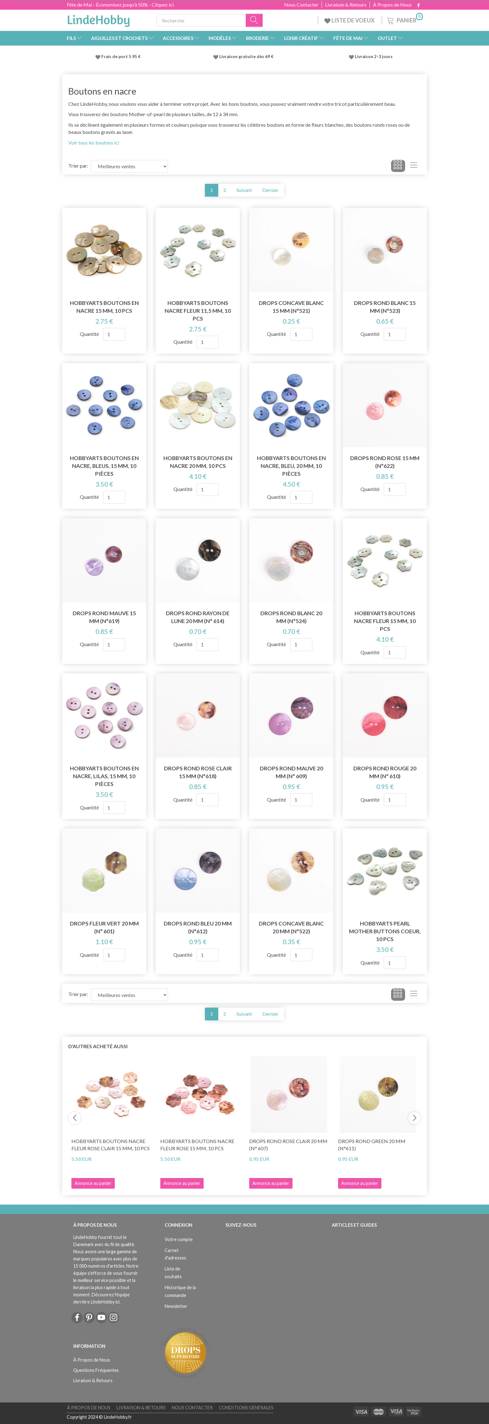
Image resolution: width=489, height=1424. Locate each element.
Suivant (244, 190)
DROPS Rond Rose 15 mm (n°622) (384, 462)
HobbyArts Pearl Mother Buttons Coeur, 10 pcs (385, 931)
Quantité (90, 334)
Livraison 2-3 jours (374, 56)
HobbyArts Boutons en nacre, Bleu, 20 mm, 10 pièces (291, 466)
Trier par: (78, 166)
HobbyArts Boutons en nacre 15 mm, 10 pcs (104, 307)
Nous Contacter (301, 4)
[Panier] (404, 19)
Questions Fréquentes (96, 1370)
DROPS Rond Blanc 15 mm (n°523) (385, 307)
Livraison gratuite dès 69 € (247, 56)
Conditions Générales (246, 1407)
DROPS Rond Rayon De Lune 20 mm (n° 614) (198, 617)
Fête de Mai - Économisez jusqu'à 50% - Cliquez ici (120, 4)
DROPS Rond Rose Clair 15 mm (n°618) (198, 772)
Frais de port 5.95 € (121, 56)
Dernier (270, 190)
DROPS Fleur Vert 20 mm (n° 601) (104, 927)
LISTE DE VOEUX (349, 20)
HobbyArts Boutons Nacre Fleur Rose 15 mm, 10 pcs (197, 1144)
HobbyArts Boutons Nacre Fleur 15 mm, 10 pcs (385, 621)
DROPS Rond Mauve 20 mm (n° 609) (291, 772)
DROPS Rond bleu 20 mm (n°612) (198, 927)
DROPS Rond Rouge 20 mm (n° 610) (384, 772)
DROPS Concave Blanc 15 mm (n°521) (291, 307)
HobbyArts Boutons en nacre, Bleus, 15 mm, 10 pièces (104, 466)
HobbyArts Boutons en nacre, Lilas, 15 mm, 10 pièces (104, 776)
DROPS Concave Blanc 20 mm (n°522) (291, 927)
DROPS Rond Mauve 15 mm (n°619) (104, 617)
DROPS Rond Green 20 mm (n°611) (371, 1144)
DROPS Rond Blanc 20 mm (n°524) (291, 617)
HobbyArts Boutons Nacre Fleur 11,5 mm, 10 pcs (198, 311)
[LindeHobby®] (98, 19)
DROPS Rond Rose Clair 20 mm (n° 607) (288, 1144)
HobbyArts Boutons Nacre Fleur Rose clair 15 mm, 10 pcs (110, 1144)
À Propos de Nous (392, 4)
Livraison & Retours (345, 4)
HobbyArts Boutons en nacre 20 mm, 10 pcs (197, 462)
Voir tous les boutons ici (93, 142)
